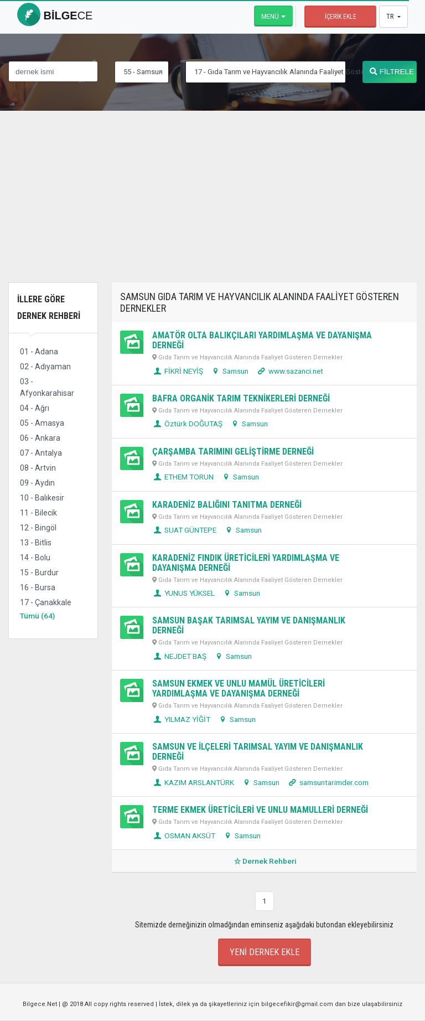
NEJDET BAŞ (179, 656)
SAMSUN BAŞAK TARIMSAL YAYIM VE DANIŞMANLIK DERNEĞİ (248, 625)
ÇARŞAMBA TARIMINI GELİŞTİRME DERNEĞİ (233, 451)
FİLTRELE (392, 72)
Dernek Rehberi (264, 861)
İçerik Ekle (340, 16)
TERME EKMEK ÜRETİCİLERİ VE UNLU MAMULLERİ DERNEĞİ (260, 810)
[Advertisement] (212, 204)
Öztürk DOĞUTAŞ (187, 423)
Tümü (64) (37, 615)
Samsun (229, 371)
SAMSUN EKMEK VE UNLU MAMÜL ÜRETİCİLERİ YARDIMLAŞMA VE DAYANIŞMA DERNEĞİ (238, 688)
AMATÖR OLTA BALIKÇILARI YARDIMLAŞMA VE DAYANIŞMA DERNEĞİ (262, 340)
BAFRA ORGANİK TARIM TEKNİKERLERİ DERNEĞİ (241, 398)
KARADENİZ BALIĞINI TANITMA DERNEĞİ (227, 504)
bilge (54, 15)
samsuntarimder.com (327, 782)
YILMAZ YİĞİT (181, 719)
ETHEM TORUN (183, 476)
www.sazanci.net (289, 371)
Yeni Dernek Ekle (264, 952)
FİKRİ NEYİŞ (177, 371)
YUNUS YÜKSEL (183, 593)
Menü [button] (270, 16)
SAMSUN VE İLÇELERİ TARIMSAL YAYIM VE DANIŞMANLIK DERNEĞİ (257, 751)
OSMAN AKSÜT (183, 835)
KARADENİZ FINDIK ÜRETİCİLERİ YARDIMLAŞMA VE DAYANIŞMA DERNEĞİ (245, 563)
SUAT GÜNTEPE (184, 529)
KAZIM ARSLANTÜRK (193, 782)
